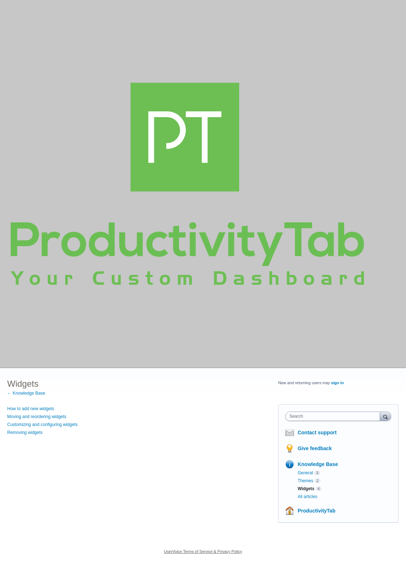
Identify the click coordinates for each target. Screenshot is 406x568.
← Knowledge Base (26, 393)
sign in (337, 383)
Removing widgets (25, 432)
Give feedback (315, 448)
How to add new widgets (30, 408)
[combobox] (334, 416)
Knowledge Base (318, 464)
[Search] (385, 416)
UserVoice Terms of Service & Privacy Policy (203, 551)
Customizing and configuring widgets (42, 424)
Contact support (317, 432)
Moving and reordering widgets (36, 416)
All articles (307, 496)
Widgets (306, 488)
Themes (305, 480)
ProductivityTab (316, 511)
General (305, 472)
